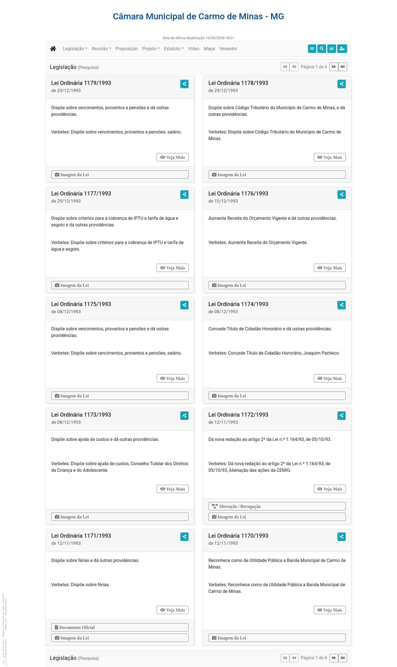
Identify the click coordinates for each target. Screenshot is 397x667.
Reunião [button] (100, 48)
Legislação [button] (73, 48)
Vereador (228, 48)
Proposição (127, 48)
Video (194, 48)
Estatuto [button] (172, 48)
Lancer (6, 627)
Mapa (209, 48)
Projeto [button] (149, 48)
